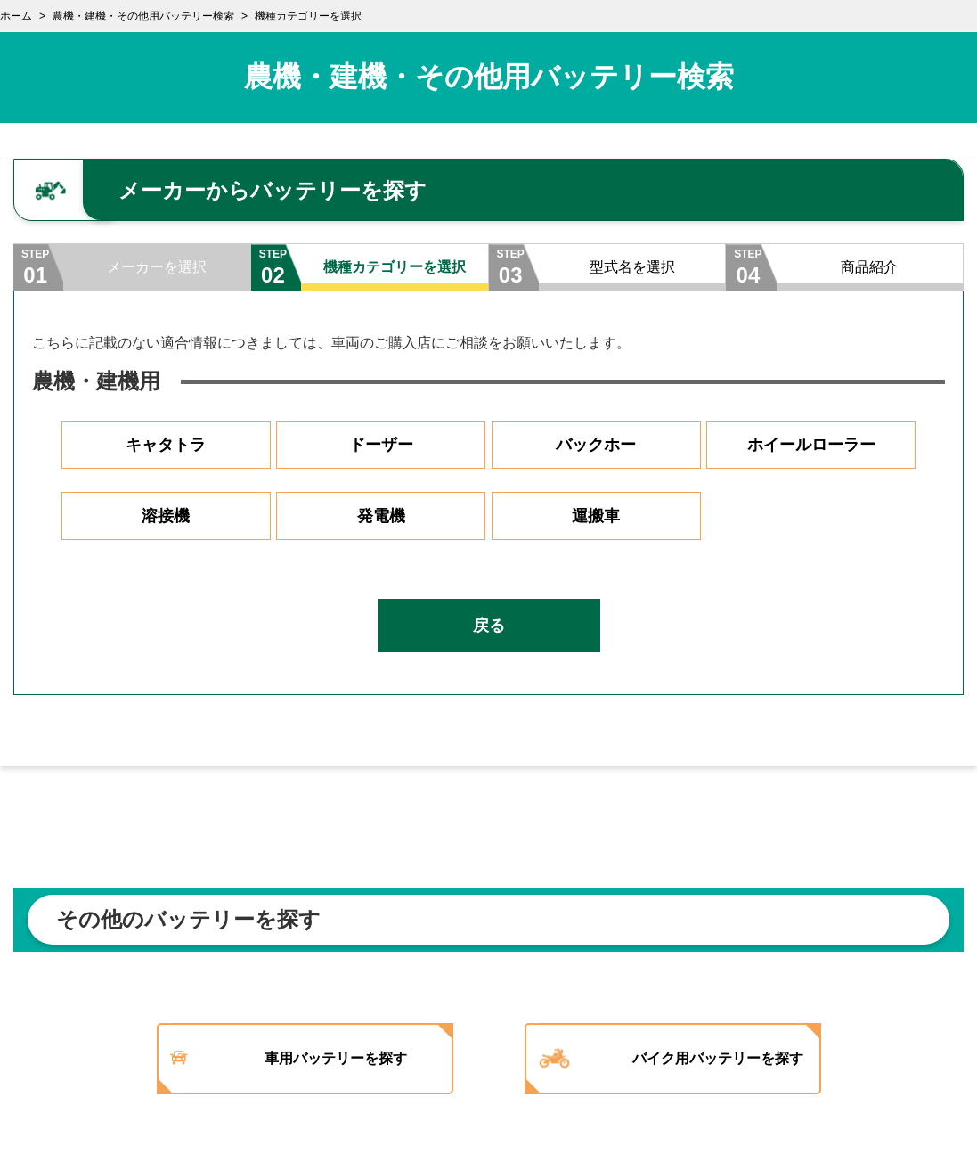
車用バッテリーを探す (336, 1058)
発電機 (381, 516)
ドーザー (381, 445)
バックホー (596, 445)
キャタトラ (166, 445)
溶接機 (166, 516)
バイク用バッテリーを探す (717, 1058)
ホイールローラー (811, 445)
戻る (489, 626)
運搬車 (596, 516)
